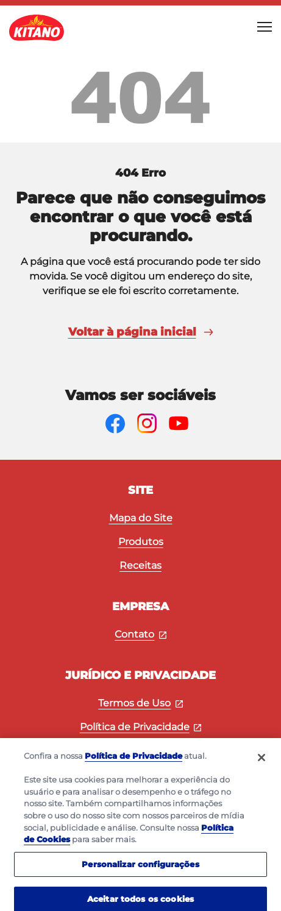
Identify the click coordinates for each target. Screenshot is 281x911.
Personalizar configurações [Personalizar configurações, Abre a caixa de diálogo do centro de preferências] (140, 869)
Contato (140, 634)
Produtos (140, 541)
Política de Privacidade (141, 727)
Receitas (140, 565)
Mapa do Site (141, 518)
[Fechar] (261, 763)
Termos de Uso (140, 703)
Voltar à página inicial (140, 332)
